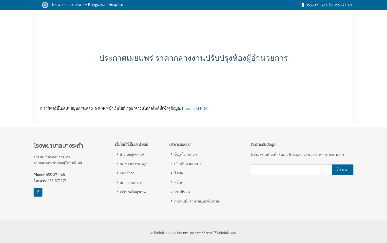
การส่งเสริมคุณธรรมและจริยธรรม (196, 201)
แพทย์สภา (127, 173)
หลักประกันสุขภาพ (133, 191)
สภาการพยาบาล (131, 182)
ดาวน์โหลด (182, 191)
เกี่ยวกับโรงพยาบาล (187, 163)
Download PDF (194, 111)
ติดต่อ (178, 173)
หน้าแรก (180, 182)
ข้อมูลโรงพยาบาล (186, 154)
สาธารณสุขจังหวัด (132, 154)
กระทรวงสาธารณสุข (133, 163)
